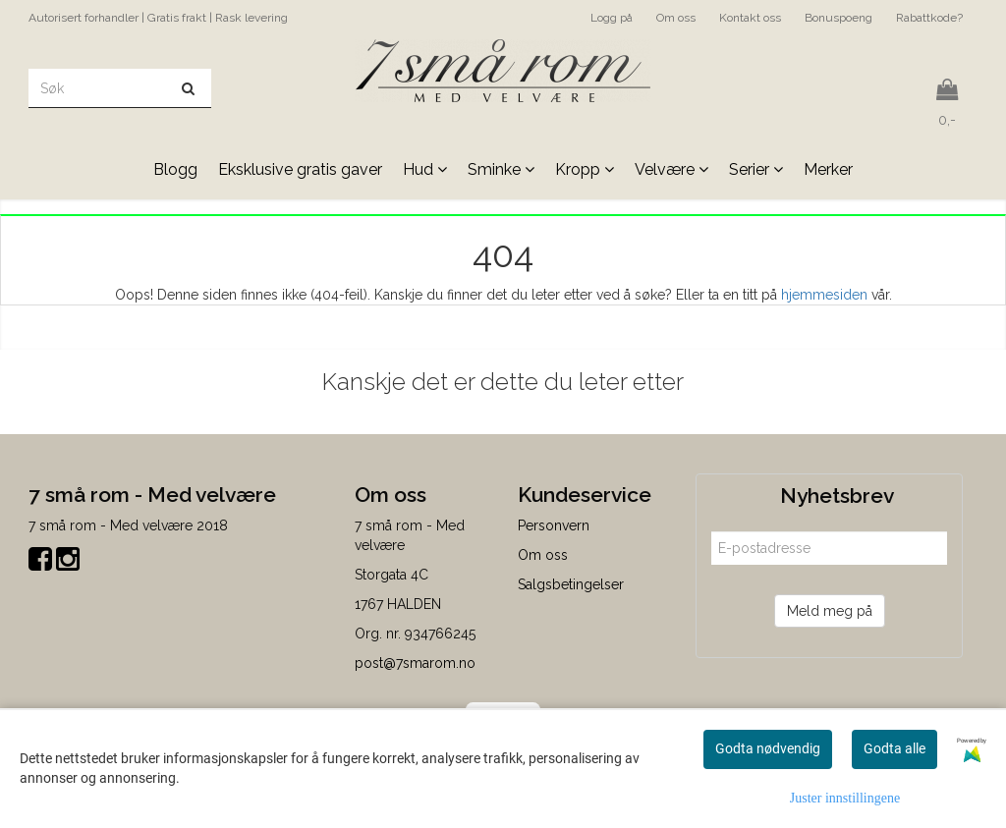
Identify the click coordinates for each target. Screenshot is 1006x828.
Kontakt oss (750, 18)
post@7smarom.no (415, 663)
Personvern (553, 525)
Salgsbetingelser (571, 584)
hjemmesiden (824, 295)
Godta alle (894, 748)
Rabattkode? (929, 18)
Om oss (676, 18)
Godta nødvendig (767, 748)
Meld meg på (829, 611)
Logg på (611, 18)
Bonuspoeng (838, 18)
